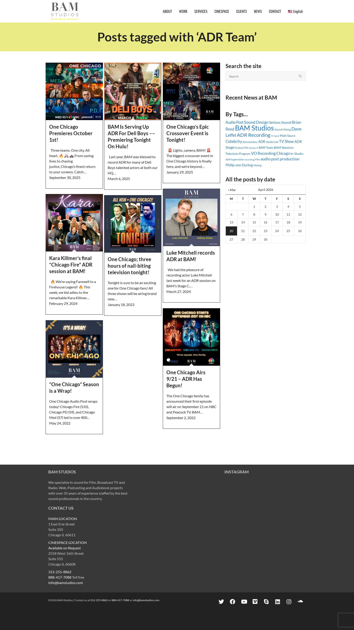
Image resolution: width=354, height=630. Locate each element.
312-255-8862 (59, 572)
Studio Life (272, 142)
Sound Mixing (283, 129)
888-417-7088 (59, 577)
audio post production (280, 159)
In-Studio (297, 153)
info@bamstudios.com (65, 582)
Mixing (257, 165)
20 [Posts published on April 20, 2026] (231, 231)
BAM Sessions (283, 147)
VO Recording (263, 153)
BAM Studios (254, 128)
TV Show (286, 141)
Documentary (250, 141)
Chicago (283, 153)
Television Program (238, 153)
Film (257, 159)
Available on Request (64, 548)
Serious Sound (280, 122)
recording (249, 159)
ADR (261, 141)
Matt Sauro (287, 135)
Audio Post (234, 122)
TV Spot (275, 136)
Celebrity (234, 141)
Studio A (253, 147)
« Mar (232, 190)
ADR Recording (253, 135)
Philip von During (239, 165)
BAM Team (266, 147)
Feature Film (242, 147)
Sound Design (256, 122)
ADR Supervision (235, 159)
